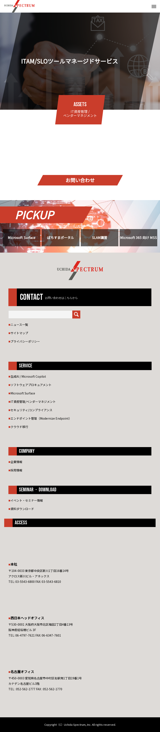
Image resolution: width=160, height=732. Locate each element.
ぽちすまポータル (60, 238)
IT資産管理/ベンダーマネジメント (33, 401)
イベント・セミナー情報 (27, 500)
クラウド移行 (19, 427)
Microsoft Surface (21, 238)
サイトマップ (19, 333)
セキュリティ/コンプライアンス (31, 410)
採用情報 (16, 470)
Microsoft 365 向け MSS (138, 238)
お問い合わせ (80, 180)
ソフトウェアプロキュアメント (31, 385)
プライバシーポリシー (25, 341)
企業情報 (16, 462)
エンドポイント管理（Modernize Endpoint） (41, 418)
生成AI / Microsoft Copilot (28, 376)
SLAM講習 (99, 238)
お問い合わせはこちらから (61, 298)
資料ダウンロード (22, 509)
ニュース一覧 (19, 324)
